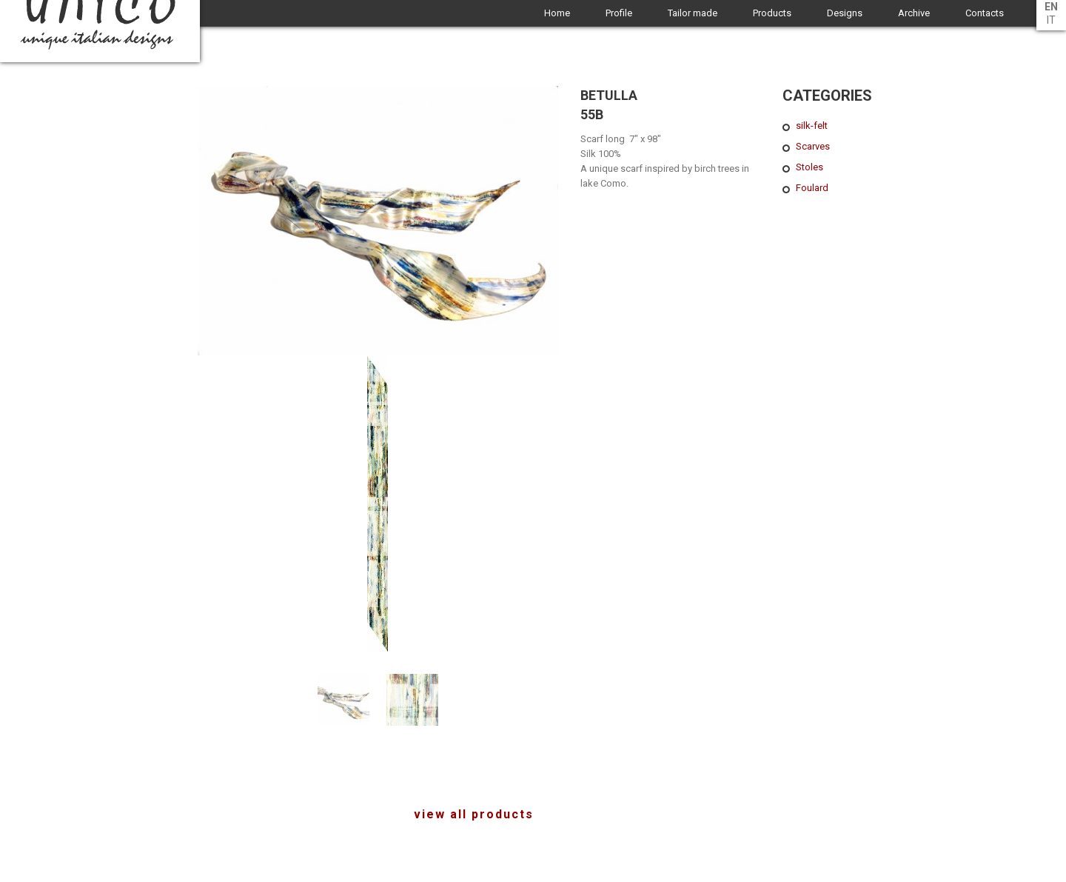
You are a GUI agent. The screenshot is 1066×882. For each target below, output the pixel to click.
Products (772, 13)
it (1051, 20)
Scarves (813, 146)
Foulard (812, 187)
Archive (914, 13)
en (1051, 7)
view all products (474, 814)
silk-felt (812, 125)
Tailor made (692, 13)
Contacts (984, 13)
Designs (844, 13)
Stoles (809, 167)
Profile (619, 13)
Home (557, 13)
